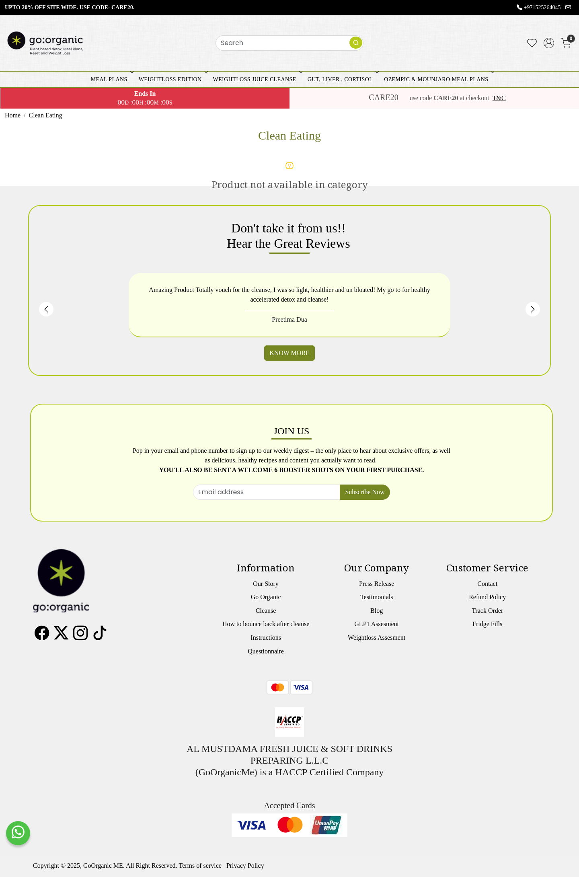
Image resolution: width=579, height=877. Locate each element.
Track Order (487, 610)
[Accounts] (548, 43)
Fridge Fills (487, 623)
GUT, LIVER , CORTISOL (342, 79)
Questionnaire (266, 651)
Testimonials (376, 597)
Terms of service (200, 865)
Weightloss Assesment (376, 637)
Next (533, 309)
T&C (499, 97)
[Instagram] (80, 636)
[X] (61, 636)
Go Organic (266, 597)
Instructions (265, 637)
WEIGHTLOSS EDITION (172, 79)
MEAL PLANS (111, 79)
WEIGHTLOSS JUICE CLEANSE (257, 79)
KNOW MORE (289, 352)
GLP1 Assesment (376, 623)
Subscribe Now (364, 492)
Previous (46, 309)
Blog (376, 610)
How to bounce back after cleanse (265, 623)
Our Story (266, 583)
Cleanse (266, 610)
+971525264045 (542, 7)
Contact (487, 583)
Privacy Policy (245, 865)
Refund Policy (487, 597)
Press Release (376, 583)
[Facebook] (42, 636)
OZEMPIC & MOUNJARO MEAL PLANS (438, 79)
